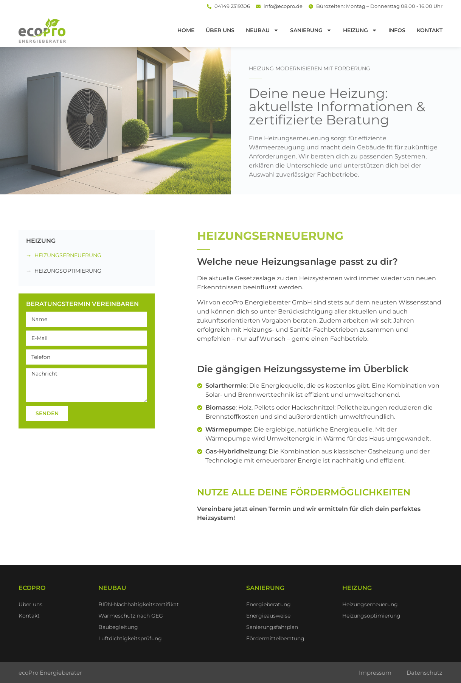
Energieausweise (268, 615)
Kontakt (429, 30)
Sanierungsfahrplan (272, 627)
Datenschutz (424, 672)
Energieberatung (268, 604)
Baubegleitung (118, 627)
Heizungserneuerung (67, 255)
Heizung (360, 30)
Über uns (220, 30)
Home (185, 30)
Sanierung (311, 30)
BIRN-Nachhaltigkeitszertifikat (138, 604)
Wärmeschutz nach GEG (130, 615)
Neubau (262, 30)
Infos (396, 30)
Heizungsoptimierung (67, 270)
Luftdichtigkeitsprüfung (130, 638)
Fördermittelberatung (275, 638)
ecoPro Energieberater (50, 672)
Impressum (375, 672)
